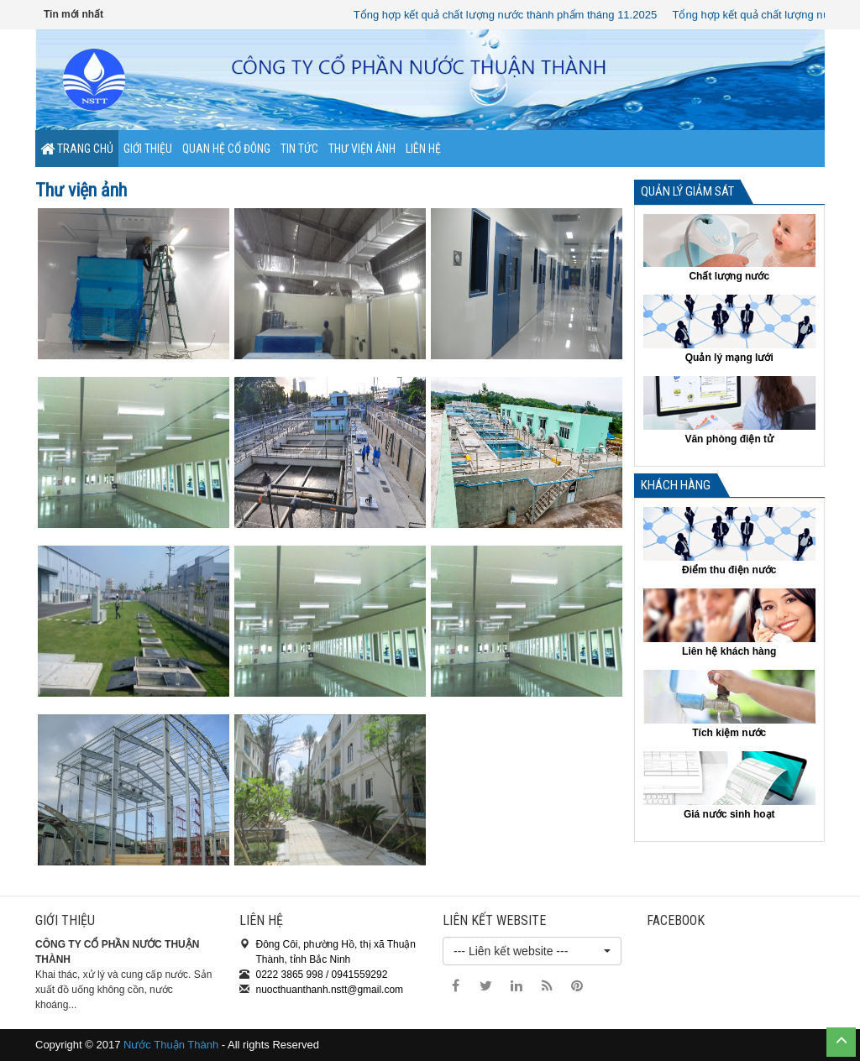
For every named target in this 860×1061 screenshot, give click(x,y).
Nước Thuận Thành (170, 1044)
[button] (532, 951)
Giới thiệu (147, 148)
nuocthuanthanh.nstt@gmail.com (330, 990)
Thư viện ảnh (362, 148)
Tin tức (299, 148)
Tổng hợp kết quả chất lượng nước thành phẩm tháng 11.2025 (508, 14)
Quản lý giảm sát (687, 191)
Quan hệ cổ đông (226, 148)
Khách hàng (676, 485)
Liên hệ (423, 148)
